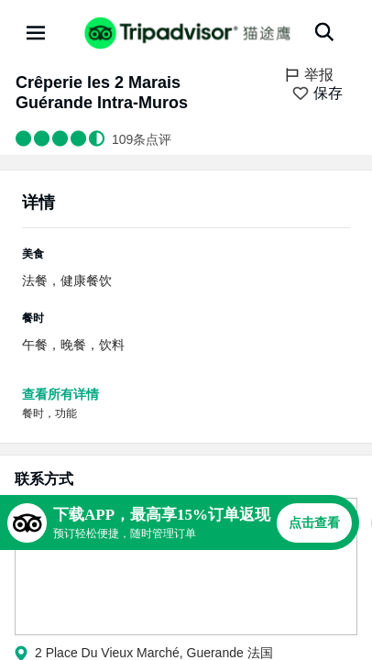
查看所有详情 (60, 394)
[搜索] (324, 32)
